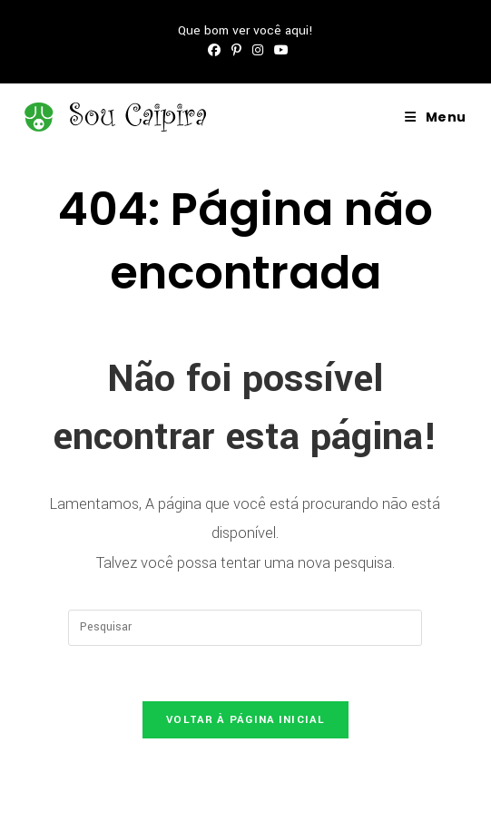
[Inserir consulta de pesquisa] (245, 628)
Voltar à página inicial (245, 720)
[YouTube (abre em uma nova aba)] (279, 51)
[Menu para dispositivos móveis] (435, 117)
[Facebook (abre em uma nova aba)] (214, 51)
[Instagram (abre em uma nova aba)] (258, 51)
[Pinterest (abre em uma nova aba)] (236, 51)
